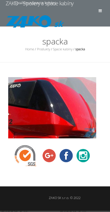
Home (29, 49)
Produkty (43, 49)
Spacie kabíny (62, 49)
